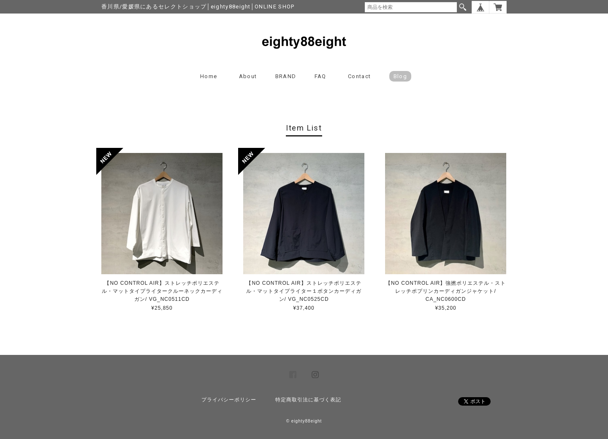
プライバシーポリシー (228, 400)
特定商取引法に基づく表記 (308, 400)
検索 (463, 7)
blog (400, 76)
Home (208, 76)
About (248, 76)
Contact (359, 76)
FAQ (320, 76)
